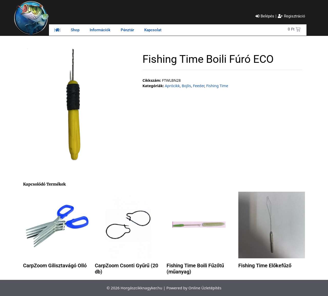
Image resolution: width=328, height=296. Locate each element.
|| (57, 30)
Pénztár (127, 30)
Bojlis (186, 85)
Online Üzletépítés (204, 287)
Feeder (198, 85)
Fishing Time (217, 85)
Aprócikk (172, 85)
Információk (100, 30)
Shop (75, 30)
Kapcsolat (152, 30)
